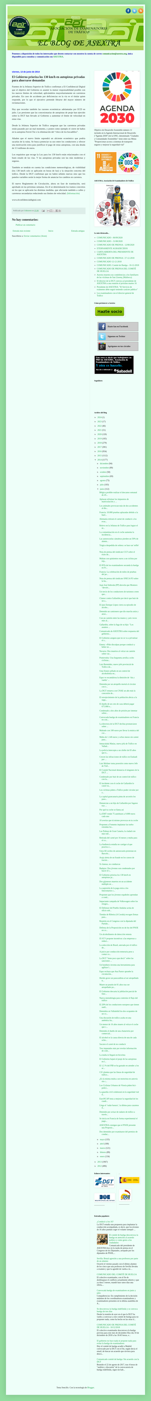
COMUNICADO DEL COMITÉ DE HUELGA (117, 1274)
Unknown (28, 211)
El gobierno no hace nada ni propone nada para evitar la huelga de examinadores (116, 1342)
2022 (99, 426)
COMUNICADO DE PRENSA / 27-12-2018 (115, 258)
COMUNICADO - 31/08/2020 (110, 241)
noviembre (104, 468)
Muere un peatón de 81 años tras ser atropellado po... (114, 986)
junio (102, 489)
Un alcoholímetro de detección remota (115, 934)
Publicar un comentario (25, 225)
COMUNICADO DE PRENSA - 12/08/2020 (115, 245)
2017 (99, 447)
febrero (103, 1152)
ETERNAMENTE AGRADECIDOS (112, 248)
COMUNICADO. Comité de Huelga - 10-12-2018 (118, 265)
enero (102, 1156)
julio (102, 485)
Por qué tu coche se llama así (111, 810)
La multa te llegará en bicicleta (112, 1055)
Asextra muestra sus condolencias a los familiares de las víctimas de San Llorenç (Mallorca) (117, 276)
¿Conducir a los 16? (105, 1222)
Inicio (50, 231)
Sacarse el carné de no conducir (112, 1044)
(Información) (73, 193)
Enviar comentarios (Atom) (35, 236)
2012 (99, 1166)
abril (102, 1144)
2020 (99, 434)
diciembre (104, 463)
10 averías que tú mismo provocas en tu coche (118, 820)
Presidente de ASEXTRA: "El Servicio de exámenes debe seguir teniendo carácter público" (117, 288)
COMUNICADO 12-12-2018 (109, 262)
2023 (99, 421)
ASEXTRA (58, 57)
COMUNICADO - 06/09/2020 (110, 238)
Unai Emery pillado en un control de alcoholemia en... (114, 672)
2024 (99, 417)
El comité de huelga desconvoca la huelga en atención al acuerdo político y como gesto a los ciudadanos (123, 1239)
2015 (99, 455)
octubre (103, 472)
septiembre (105, 476)
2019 (99, 439)
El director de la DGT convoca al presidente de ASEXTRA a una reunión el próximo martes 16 (117, 282)
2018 (99, 443)
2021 (99, 430)
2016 (99, 451)
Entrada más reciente (21, 231)
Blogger (90, 1387)
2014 (99, 460)
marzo (103, 1148)
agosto (103, 480)
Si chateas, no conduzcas (109, 864)
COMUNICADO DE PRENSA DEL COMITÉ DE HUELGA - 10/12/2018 (116, 1326)
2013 (99, 1162)
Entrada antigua (77, 231)
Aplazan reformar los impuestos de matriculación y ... (114, 500)
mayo (102, 1139)
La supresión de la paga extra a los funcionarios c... (113, 889)
